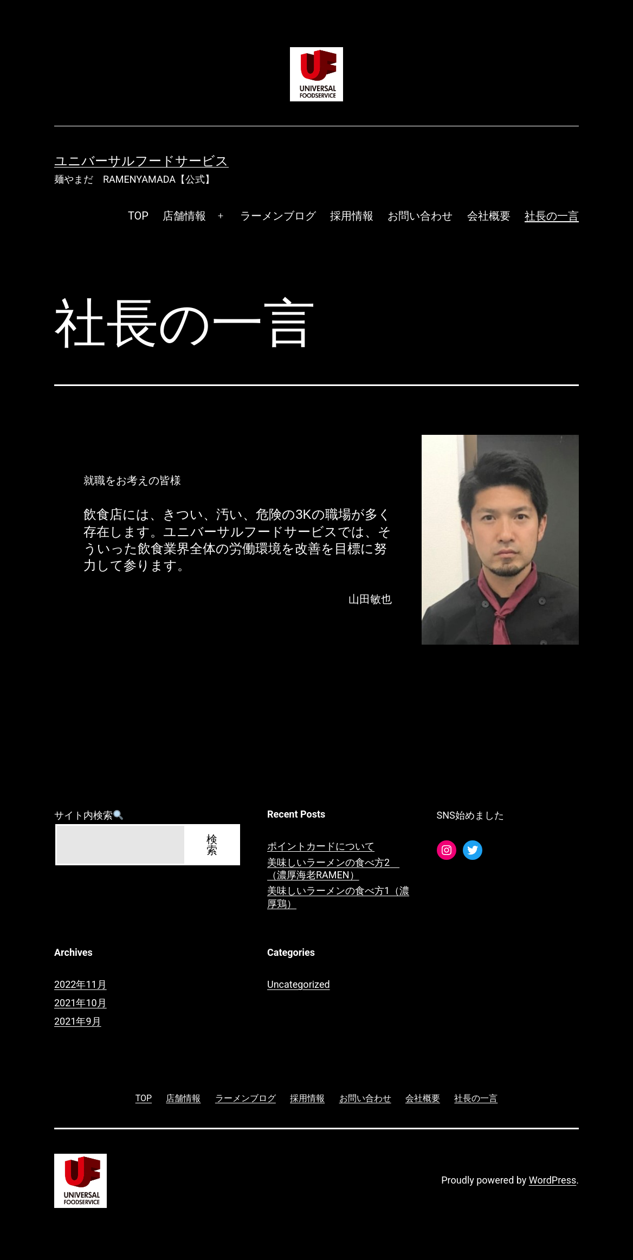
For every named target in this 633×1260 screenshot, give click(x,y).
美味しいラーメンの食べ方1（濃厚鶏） (338, 897)
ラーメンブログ (278, 215)
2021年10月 (80, 1002)
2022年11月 (80, 984)
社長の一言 (552, 215)
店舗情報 (184, 215)
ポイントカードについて (320, 846)
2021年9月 (77, 1021)
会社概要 (489, 215)
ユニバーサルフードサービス (141, 161)
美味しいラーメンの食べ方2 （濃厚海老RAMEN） (333, 868)
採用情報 (351, 215)
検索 (211, 845)
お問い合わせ (420, 215)
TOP (138, 215)
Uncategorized (298, 984)
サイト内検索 (88, 815)
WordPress (552, 1180)
